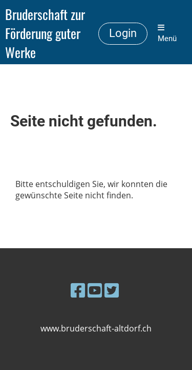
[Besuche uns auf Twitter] (111, 290)
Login (123, 33)
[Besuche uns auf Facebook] (78, 290)
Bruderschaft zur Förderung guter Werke (45, 33)
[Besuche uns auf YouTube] (95, 290)
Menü (167, 33)
